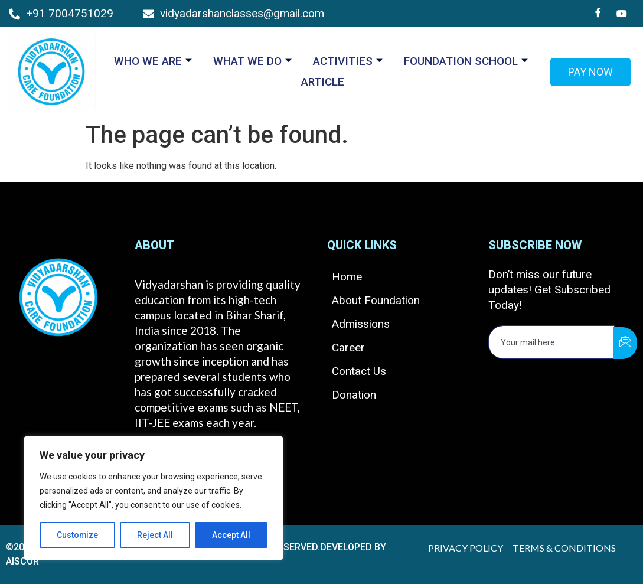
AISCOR (22, 561)
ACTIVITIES (348, 61)
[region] (153, 498)
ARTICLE (322, 82)
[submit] (625, 343)
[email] (551, 342)
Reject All (156, 535)
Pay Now (590, 72)
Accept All (231, 535)
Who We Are (153, 61)
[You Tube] (622, 13)
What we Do (252, 61)
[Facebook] (598, 13)
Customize (78, 535)
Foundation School (466, 61)
